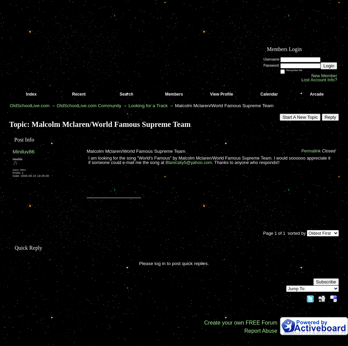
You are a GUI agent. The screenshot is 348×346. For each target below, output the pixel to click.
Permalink (311, 150)
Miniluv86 (24, 151)
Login (328, 65)
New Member (324, 75)
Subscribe (326, 281)
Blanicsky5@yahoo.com (189, 162)
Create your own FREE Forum (240, 323)
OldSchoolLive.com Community (89, 105)
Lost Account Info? (319, 79)
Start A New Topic (300, 117)
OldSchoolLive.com (30, 105)
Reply (330, 117)
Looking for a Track (148, 105)
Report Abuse (260, 331)
